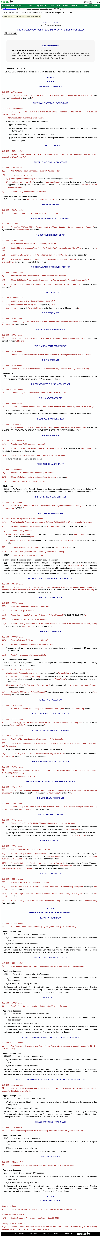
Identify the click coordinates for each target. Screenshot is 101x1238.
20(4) (4, 547)
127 (5, 563)
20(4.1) (6, 662)
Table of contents (10, 33)
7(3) (3, 255)
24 (5, 376)
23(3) (4, 655)
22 (5, 1014)
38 (3, 1131)
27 (3, 770)
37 (3, 1088)
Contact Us (68, 1233)
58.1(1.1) (7, 1056)
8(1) (3, 276)
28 (3, 790)
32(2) (4, 887)
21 (3, 587)
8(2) (3, 280)
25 (3, 722)
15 (3, 407)
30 (3, 823)
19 (3, 505)
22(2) (4, 610)
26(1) (4, 739)
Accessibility (19, 1233)
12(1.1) (6, 489)
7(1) (3, 243)
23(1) (4, 640)
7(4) (3, 259)
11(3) (6, 1138)
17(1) (4, 444)
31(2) (4, 854)
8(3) (3, 284)
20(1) (4, 522)
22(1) (4, 606)
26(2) (4, 743)
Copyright (45, 1233)
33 (3, 926)
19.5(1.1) (7, 1098)
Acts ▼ (30, 6)
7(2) (3, 248)
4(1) (3, 171)
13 (3, 369)
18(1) (4, 473)
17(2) (4, 448)
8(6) (5, 199)
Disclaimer (33, 1233)
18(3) (4, 481)
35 (3, 1006)
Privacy (56, 1233)
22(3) (4, 615)
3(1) (5, 934)
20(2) (4, 526)
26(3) (4, 754)
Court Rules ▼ (55, 6)
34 (3, 966)
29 (3, 807)
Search (20, 6)
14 (3, 393)
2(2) (5, 1173)
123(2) (6, 555)
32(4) (4, 900)
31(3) (4, 863)
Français (97, 2)
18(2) (4, 477)
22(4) (4, 619)
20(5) (4, 551)
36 (3, 1046)
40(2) (4, 1218)
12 (3, 355)
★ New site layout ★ (9, 9)
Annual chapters (46, 9)
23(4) (4, 669)
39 (3, 1165)
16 (3, 427)
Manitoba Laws (7, 6)
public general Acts (33, 9)
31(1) (4, 849)
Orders (65, 6)
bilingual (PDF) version (63, 13)
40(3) (4, 1227)
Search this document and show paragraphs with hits (22, 16)
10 (3, 322)
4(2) (3, 175)
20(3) (4, 531)
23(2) (4, 644)
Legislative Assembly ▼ (89, 6)
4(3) (3, 192)
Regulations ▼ (41, 6)
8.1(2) (6, 974)
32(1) (4, 882)
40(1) (4, 1209)
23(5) (4, 692)
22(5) (4, 623)
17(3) (4, 455)
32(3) (4, 893)
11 (3, 338)
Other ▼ (74, 6)
